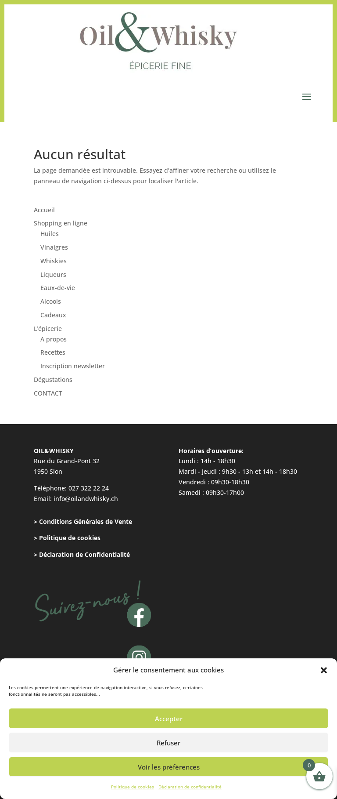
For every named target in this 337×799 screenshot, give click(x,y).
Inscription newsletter (72, 366)
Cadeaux (53, 315)
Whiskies (53, 261)
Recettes (52, 352)
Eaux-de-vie (57, 287)
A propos (53, 339)
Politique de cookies (132, 787)
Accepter (169, 718)
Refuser (168, 742)
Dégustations (53, 379)
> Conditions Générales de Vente (83, 521)
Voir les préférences (169, 767)
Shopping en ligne (60, 223)
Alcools (50, 301)
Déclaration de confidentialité (190, 787)
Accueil (44, 210)
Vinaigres (54, 247)
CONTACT (48, 393)
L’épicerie (48, 328)
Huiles (49, 233)
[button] (323, 670)
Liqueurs (53, 274)
